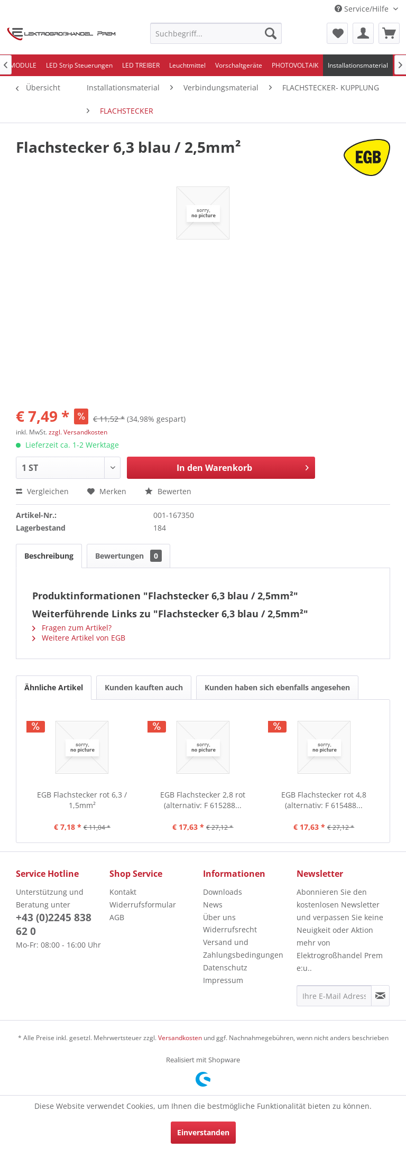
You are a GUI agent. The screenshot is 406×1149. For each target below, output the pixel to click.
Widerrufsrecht (230, 929)
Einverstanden (203, 1132)
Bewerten (168, 491)
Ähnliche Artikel (53, 687)
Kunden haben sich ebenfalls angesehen (277, 687)
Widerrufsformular (142, 905)
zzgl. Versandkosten (78, 432)
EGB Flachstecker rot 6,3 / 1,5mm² (82, 800)
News (213, 905)
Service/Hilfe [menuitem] (363, 9)
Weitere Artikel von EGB (78, 638)
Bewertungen (128, 556)
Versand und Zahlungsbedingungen (243, 948)
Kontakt (122, 892)
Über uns (219, 917)
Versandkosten (180, 1037)
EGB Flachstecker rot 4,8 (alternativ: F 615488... (323, 800)
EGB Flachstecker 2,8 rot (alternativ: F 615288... (202, 800)
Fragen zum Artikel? (72, 628)
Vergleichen (42, 491)
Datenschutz (225, 967)
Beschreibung (48, 556)
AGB (116, 917)
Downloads (222, 892)
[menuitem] (216, 33)
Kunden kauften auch (144, 687)
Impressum (223, 980)
